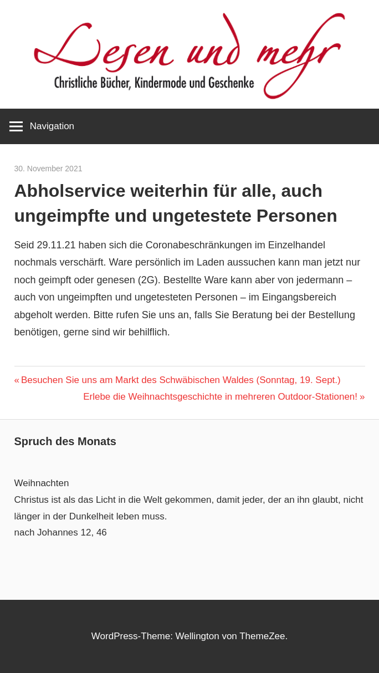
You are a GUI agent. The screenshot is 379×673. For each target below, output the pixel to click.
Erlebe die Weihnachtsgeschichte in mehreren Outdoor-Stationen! (220, 396)
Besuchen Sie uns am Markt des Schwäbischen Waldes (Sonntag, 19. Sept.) (181, 380)
